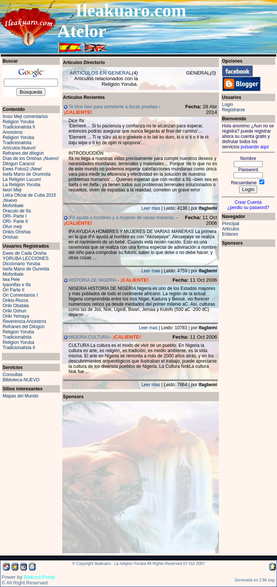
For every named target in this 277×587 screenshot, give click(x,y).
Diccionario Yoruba (21, 263)
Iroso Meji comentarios (25, 116)
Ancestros (12, 132)
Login (227, 104)
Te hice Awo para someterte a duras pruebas (113, 106)
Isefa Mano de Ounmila (26, 269)
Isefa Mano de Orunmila (27, 174)
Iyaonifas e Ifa (17, 284)
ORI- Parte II (15, 221)
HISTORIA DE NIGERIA (92, 280)
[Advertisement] (101, 439)
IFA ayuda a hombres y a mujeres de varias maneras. (122, 217)
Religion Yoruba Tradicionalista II (19, 124)
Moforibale (13, 205)
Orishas (10, 237)
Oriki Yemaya (16, 316)
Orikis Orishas (17, 232)
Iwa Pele (11, 279)
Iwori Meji (12, 190)
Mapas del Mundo (20, 396)
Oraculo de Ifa (17, 211)
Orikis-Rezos (15, 300)
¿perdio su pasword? (248, 207)
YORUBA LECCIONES (26, 258)
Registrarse (233, 109)
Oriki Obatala (16, 305)
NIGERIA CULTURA (89, 337)
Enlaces (230, 234)
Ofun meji (12, 226)
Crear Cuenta (248, 202)
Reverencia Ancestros (24, 321)
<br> (248, 360)
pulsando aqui (255, 146)
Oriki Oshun (14, 311)
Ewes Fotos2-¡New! (22, 169)
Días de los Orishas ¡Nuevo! (31, 158)
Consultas (12, 374)
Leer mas (150, 208)
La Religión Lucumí (22, 179)
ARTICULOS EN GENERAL (101, 73)
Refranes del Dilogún (24, 326)
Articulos (230, 229)
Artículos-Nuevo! (19, 148)
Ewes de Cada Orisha (24, 253)
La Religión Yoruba (21, 184)
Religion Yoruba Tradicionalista (18, 140)
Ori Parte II (13, 290)
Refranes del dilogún (23, 153)
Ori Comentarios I (20, 295)
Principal (230, 223)
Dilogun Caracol (18, 163)
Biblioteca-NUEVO (21, 379)
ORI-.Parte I (15, 216)
